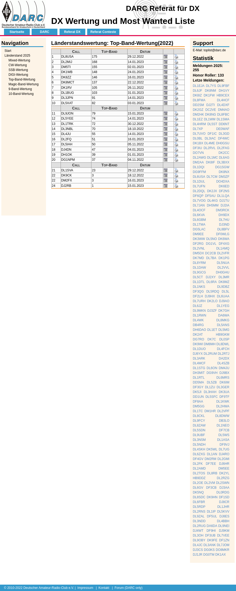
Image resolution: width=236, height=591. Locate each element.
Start (8, 51)
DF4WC (223, 138)
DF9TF (224, 397)
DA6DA (212, 526)
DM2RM (210, 459)
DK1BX (198, 143)
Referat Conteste (103, 32)
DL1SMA (223, 119)
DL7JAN (199, 205)
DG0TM (208, 554)
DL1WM (209, 119)
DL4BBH (223, 521)
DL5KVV (223, 511)
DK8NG (210, 114)
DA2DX (224, 358)
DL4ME (209, 143)
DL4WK (198, 320)
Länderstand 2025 (17, 55)
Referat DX (72, 32)
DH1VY (224, 90)
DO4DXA (222, 181)
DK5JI (197, 392)
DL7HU (224, 220)
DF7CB (224, 430)
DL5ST (212, 124)
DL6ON (212, 368)
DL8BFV (223, 229)
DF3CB (211, 487)
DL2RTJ (223, 354)
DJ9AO (224, 301)
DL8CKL (199, 416)
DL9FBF (223, 86)
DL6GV (198, 487)
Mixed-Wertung (19, 60)
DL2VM (209, 483)
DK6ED (224, 186)
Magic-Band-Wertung (24, 84)
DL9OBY (199, 540)
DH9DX (223, 215)
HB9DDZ (199, 478)
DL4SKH (199, 449)
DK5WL (211, 449)
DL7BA (211, 258)
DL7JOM (223, 545)
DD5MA (198, 382)
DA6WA (223, 315)
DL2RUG (199, 526)
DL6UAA (223, 296)
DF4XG (224, 244)
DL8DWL (222, 344)
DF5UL (212, 516)
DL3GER (223, 387)
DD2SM (198, 105)
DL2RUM (210, 354)
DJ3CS (198, 550)
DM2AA (198, 162)
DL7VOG (199, 200)
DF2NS (224, 191)
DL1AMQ (222, 248)
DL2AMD (199, 468)
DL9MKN (199, 311)
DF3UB (210, 535)
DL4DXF (223, 105)
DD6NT (224, 124)
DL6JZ (197, 306)
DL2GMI (223, 459)
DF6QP (198, 196)
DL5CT (198, 277)
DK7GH (223, 311)
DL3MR (223, 277)
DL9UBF (199, 435)
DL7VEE (223, 535)
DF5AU (210, 196)
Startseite (17, 32)
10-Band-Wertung (21, 94)
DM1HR (210, 411)
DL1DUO (199, 349)
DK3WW (199, 239)
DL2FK (198, 464)
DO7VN (198, 153)
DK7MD (198, 258)
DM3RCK (222, 210)
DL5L (225, 291)
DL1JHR (223, 507)
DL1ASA (223, 440)
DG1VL (211, 244)
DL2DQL (199, 191)
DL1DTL (199, 282)
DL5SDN (199, 430)
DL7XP (198, 129)
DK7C (212, 339)
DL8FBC (223, 114)
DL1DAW (199, 267)
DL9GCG (199, 272)
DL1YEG (223, 306)
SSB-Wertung (18, 70)
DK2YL (224, 473)
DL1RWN (199, 315)
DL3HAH (210, 392)
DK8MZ (223, 282)
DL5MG (223, 330)
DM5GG (198, 406)
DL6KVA (199, 215)
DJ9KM (224, 531)
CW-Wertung (18, 65)
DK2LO (212, 301)
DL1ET (212, 330)
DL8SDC (199, 497)
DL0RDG (222, 492)
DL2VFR (223, 253)
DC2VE (210, 110)
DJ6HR (224, 464)
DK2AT (198, 334)
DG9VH (211, 373)
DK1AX (220, 554)
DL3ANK (210, 545)
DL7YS (211, 86)
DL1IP (211, 511)
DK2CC (223, 153)
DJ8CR (224, 502)
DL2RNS (199, 511)
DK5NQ (198, 492)
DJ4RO (224, 454)
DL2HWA (222, 406)
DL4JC (198, 545)
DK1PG (223, 258)
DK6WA (223, 239)
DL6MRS (222, 377)
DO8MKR (222, 550)
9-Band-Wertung (20, 89)
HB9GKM (222, 334)
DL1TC (198, 411)
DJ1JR (197, 554)
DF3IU (197, 148)
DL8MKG (222, 320)
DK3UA (224, 392)
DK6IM (224, 382)
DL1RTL (198, 377)
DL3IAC (210, 138)
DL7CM (211, 177)
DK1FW (209, 95)
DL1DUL (199, 181)
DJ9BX (224, 373)
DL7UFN (199, 186)
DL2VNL (199, 248)
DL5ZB (212, 382)
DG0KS (209, 550)
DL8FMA (199, 100)
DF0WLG (222, 234)
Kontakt (103, 588)
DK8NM (210, 90)
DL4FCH (223, 349)
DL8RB (212, 473)
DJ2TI (210, 105)
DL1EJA (198, 86)
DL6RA (211, 282)
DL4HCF (223, 100)
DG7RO (198, 339)
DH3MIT (199, 373)
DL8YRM (199, 263)
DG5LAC (199, 229)
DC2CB (210, 253)
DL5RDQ (212, 291)
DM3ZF (224, 177)
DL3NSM (199, 440)
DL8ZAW (199, 425)
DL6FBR (199, 502)
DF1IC (212, 134)
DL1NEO (223, 425)
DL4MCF (199, 363)
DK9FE (212, 540)
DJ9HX (210, 296)
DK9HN (212, 497)
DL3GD (224, 134)
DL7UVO (199, 134)
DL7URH (199, 301)
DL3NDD (199, 521)
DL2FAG (223, 148)
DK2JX (212, 191)
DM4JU (224, 368)
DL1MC (212, 157)
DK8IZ (197, 95)
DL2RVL (210, 148)
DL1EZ (198, 119)
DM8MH (210, 344)
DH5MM (212, 205)
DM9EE (198, 234)
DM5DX (198, 253)
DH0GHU (222, 272)
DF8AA (198, 401)
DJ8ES (224, 516)
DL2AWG (199, 157)
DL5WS (223, 435)
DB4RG (198, 325)
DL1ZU (210, 387)
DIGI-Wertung (18, 75)
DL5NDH (199, 444)
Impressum (85, 588)
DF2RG (198, 244)
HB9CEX (223, 95)
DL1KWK (222, 401)
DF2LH (198, 296)
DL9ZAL (198, 516)
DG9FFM (199, 172)
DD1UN (198, 397)
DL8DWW (222, 416)
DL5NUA (223, 263)
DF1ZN (224, 540)
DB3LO (224, 421)
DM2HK (198, 114)
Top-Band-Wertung (22, 79)
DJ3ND (224, 224)
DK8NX (224, 172)
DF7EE (211, 464)
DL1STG (199, 368)
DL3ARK (199, 358)
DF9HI (211, 531)
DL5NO (211, 239)
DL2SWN (222, 483)
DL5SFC (211, 397)
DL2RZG (223, 478)
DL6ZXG (199, 454)
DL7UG (224, 449)
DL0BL (198, 138)
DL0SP (224, 339)
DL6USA (199, 177)
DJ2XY (211, 277)
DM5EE (223, 468)
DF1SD (224, 497)
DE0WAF (222, 129)
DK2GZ (198, 110)
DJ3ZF (212, 311)
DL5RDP (199, 507)
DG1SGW (222, 167)
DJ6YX (198, 354)
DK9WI (198, 344)
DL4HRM (199, 124)
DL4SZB (223, 363)
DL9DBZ (223, 287)
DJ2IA (225, 205)
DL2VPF (223, 411)
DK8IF (210, 162)
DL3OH (198, 535)
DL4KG (212, 200)
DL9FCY (199, 421)
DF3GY (198, 387)
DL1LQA (223, 196)
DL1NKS (199, 287)
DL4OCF (199, 210)
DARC (44, 32)
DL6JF (197, 90)
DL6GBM (199, 220)
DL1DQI (198, 167)
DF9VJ (224, 444)
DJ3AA (224, 487)
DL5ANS (223, 325)
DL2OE (198, 483)
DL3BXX (223, 162)
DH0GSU (222, 143)
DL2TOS (199, 473)
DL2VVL (223, 267)
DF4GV (198, 459)
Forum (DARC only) (128, 588)
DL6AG (224, 157)
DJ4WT (198, 531)
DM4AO (223, 110)
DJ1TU (224, 200)
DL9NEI (223, 526)
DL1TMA (199, 224)
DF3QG (198, 291)
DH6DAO (199, 330)
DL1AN (212, 454)
